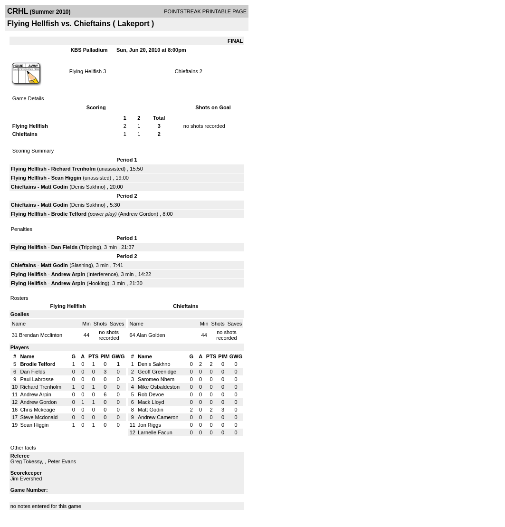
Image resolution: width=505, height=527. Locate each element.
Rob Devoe (151, 394)
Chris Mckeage (37, 409)
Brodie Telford (68, 214)
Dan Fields (64, 247)
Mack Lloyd (151, 402)
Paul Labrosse (36, 379)
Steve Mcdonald (38, 417)
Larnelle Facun (155, 432)
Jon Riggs (149, 425)
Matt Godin (54, 187)
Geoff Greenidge (157, 371)
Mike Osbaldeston (159, 387)
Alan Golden (150, 335)
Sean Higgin (66, 178)
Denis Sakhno (87, 187)
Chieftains (186, 71)
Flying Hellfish (85, 71)
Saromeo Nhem (156, 379)
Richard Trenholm (73, 169)
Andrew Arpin (68, 274)
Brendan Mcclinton (40, 335)
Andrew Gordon (138, 214)
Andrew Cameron (158, 417)
